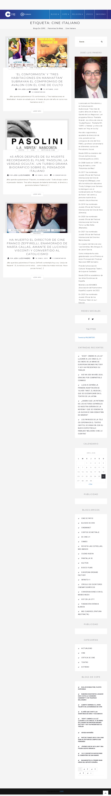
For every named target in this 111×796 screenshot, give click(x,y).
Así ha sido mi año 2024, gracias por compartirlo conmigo (90, 377)
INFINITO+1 (85, 580)
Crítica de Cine (48, 150)
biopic (21, 150)
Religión (77, 14)
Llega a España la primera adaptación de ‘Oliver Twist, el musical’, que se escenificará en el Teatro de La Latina (90, 390)
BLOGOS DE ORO (88, 523)
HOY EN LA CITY (88, 599)
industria (58, 230)
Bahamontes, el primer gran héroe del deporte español (90, 761)
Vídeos (89, 14)
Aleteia (84, 563)
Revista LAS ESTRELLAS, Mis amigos (90, 547)
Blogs (55, 14)
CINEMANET (86, 528)
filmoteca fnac (55, 68)
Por (26, 89)
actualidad (15, 64)
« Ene (90, 484)
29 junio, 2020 (40, 175)
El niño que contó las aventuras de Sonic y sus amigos (90, 713)
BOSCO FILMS (87, 567)
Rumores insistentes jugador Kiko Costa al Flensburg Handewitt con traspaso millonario (90, 697)
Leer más (37, 111)
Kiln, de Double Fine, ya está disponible (89, 688)
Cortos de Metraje (90, 532)
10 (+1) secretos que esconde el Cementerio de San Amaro (90, 754)
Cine (42, 64)
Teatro (84, 662)
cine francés (17, 68)
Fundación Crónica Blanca (88, 605)
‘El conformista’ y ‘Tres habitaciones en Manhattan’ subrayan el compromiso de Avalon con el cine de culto (37, 80)
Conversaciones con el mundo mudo (90, 593)
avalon (30, 64)
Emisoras (101, 14)
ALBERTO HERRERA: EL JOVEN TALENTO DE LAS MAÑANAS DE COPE (90, 706)
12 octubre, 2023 (49, 89)
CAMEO (84, 541)
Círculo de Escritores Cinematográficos (90, 586)
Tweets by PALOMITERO (86, 337)
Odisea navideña (87, 732)
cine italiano (36, 68)
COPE (65, 14)
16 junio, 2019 (40, 258)
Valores (37, 233)
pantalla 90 (87, 558)
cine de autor (57, 64)
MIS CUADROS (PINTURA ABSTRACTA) (90, 613)
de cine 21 (85, 537)
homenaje (42, 230)
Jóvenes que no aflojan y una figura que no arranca (90, 747)
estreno (85, 667)
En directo (26, 14)
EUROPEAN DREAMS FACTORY (88, 573)
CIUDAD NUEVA (87, 554)
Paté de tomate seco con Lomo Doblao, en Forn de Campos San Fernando (91, 739)
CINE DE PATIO (87, 518)
